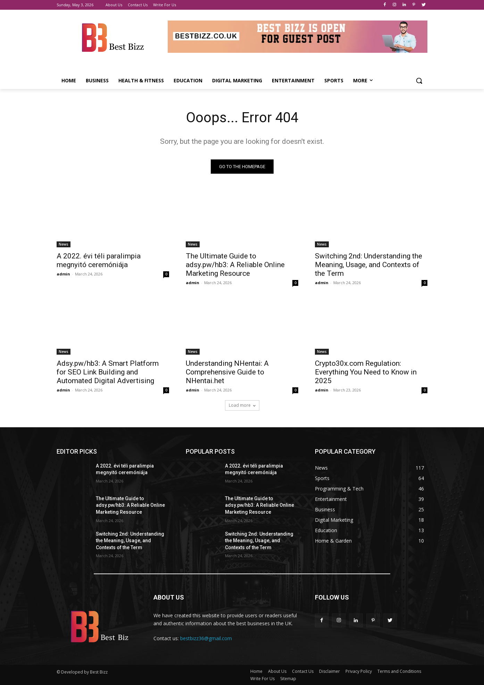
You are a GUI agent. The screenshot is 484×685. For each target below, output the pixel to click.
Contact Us (303, 671)
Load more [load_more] (242, 405)
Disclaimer (329, 671)
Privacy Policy (358, 671)
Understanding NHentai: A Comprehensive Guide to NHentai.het (227, 372)
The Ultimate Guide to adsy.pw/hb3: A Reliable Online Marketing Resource (235, 265)
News (63, 244)
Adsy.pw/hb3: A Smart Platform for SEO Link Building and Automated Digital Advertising (108, 372)
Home (256, 671)
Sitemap (288, 679)
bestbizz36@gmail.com (206, 638)
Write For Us (262, 679)
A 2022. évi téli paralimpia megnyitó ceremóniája (99, 260)
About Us (277, 671)
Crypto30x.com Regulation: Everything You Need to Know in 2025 (366, 372)
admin (63, 274)
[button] (419, 80)
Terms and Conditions (399, 671)
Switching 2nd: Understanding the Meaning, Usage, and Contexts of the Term (368, 265)
